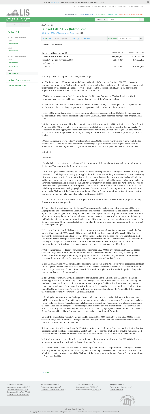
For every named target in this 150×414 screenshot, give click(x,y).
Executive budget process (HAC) (17, 390)
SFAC (95, 387)
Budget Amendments (19, 79)
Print (72, 39)
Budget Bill (101, 20)
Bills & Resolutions (86, 14)
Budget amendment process (50, 387)
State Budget (100, 14)
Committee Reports (18, 85)
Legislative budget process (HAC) (17, 387)
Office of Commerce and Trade (62, 33)
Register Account (132, 6)
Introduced (13, 44)
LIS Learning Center (100, 6)
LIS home (122, 6)
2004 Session (18, 25)
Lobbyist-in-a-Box (78, 409)
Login (141, 6)
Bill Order (45, 33)
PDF (79, 39)
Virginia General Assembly (82, 6)
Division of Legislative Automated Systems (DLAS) (103, 412)
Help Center (55, 2)
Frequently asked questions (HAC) (52, 390)
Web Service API (126, 387)
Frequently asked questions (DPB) (18, 394)
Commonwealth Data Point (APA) (17, 392)
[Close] (148, 2)
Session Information (70, 14)
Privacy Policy (112, 6)
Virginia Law (112, 14)
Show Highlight (61, 39)
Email (87, 39)
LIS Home (68, 409)
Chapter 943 (14, 66)
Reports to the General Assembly (130, 14)
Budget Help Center (116, 390)
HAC (90, 387)
